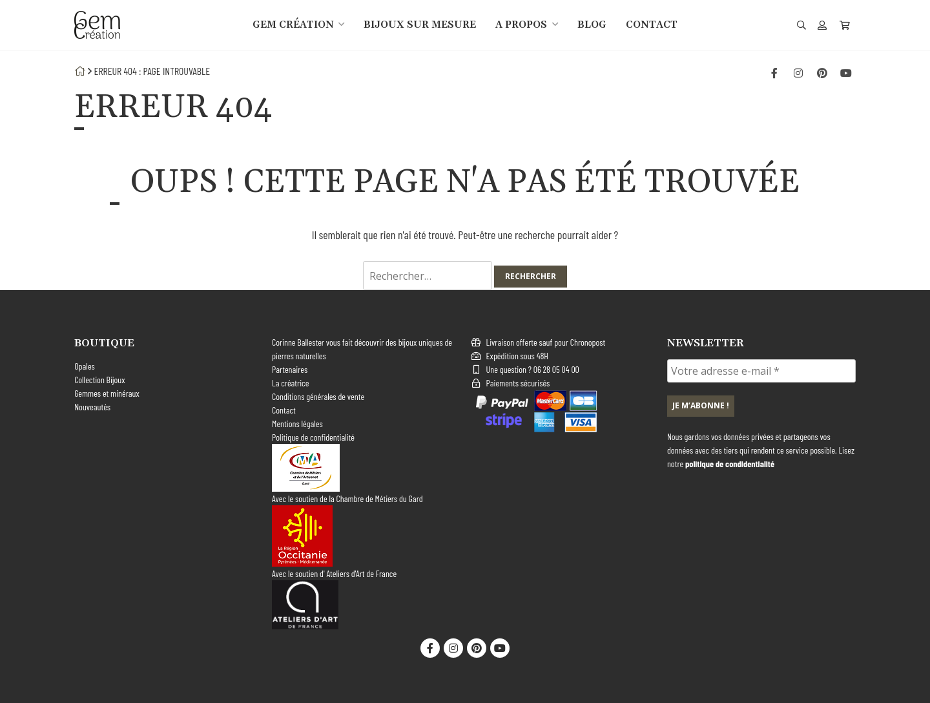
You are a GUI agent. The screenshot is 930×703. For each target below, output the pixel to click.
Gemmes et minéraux (107, 393)
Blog (591, 25)
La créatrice (290, 382)
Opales (84, 366)
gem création (293, 25)
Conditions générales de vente (318, 396)
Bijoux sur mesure (420, 25)
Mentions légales (297, 423)
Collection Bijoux (99, 379)
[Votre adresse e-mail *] (761, 371)
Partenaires (289, 369)
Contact (651, 25)
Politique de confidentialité (313, 437)
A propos (521, 25)
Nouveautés (92, 406)
